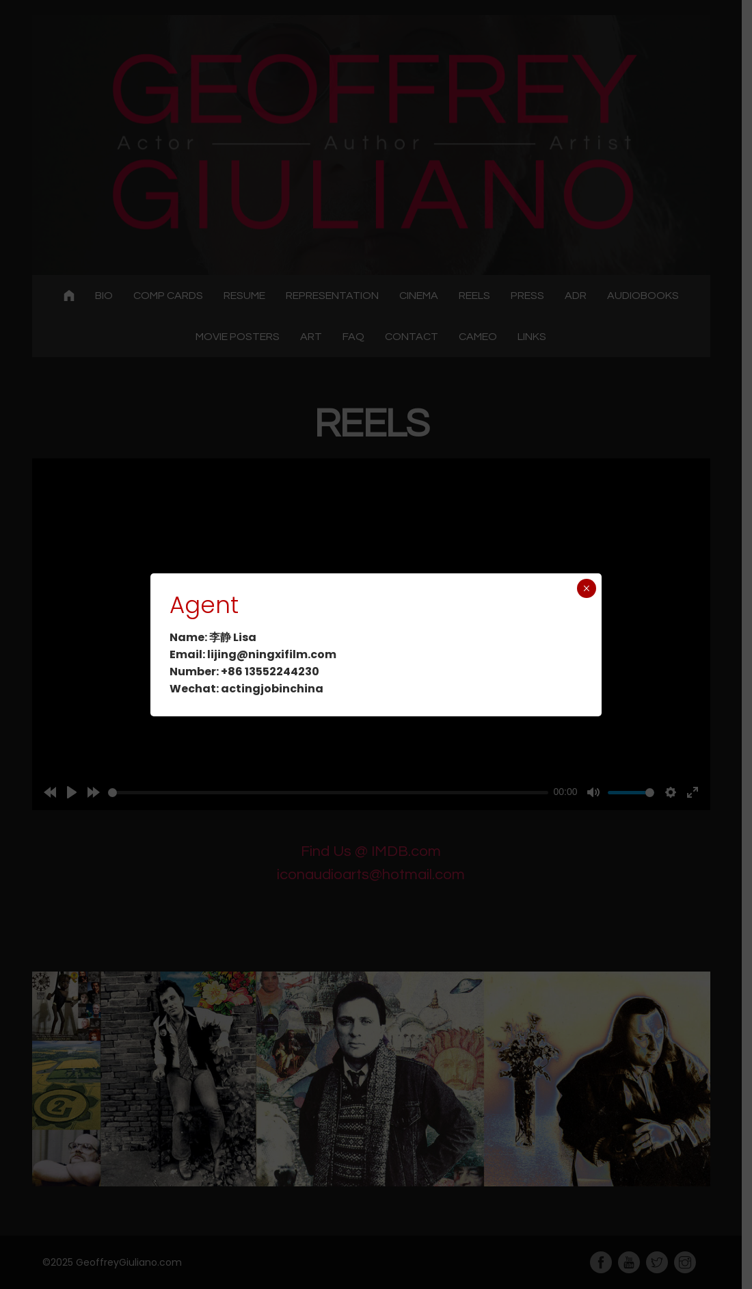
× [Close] (586, 588)
